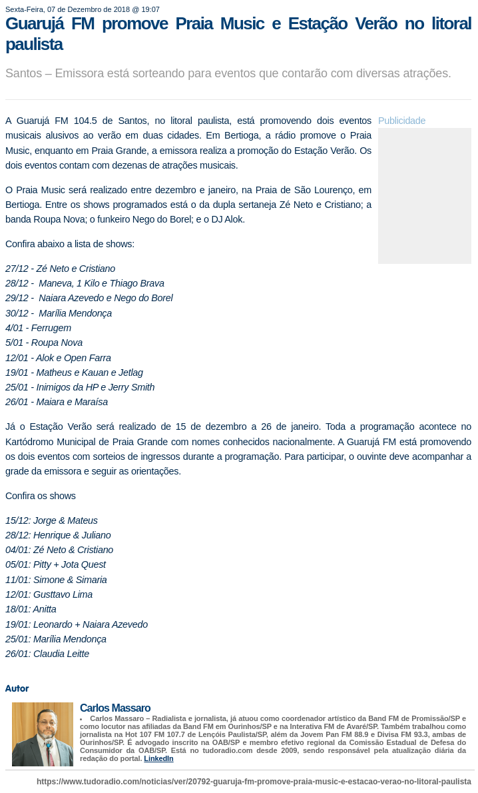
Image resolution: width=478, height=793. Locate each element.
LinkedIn (158, 758)
